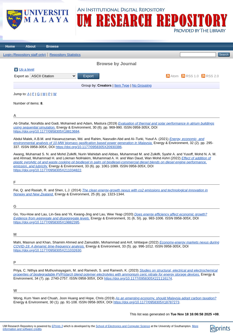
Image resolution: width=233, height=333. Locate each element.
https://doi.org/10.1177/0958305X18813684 (46, 131)
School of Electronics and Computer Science (123, 326)
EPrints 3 (57, 326)
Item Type (121, 85)
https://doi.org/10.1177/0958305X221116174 (138, 278)
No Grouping (142, 85)
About (31, 46)
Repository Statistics (65, 55)
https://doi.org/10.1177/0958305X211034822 (47, 170)
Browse (52, 46)
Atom (175, 76)
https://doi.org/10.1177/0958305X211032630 (47, 250)
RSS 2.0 (212, 76)
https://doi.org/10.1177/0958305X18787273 (146, 302)
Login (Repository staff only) (24, 55)
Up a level (26, 69)
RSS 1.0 (192, 76)
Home (10, 46)
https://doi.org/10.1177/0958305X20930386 (89, 147)
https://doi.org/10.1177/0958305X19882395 (46, 222)
